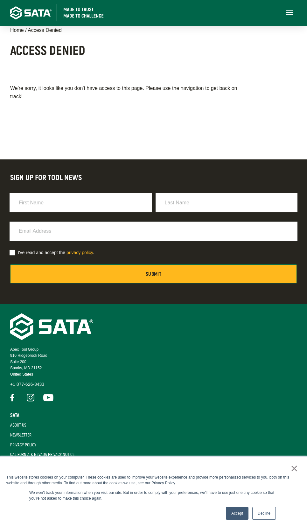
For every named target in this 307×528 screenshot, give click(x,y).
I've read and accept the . (56, 252)
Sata (14, 415)
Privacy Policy (23, 445)
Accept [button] (237, 513)
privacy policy (79, 252)
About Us (18, 425)
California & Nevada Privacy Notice (42, 454)
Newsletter (20, 435)
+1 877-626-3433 (27, 384)
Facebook (14, 397)
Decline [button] (264, 513)
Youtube (47, 397)
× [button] (294, 468)
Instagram (30, 397)
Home (17, 30)
